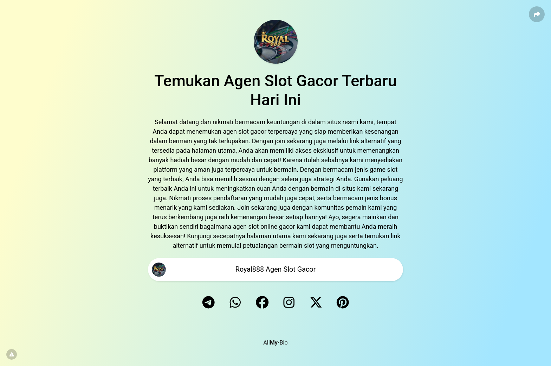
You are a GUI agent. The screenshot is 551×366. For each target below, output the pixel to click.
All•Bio (275, 342)
